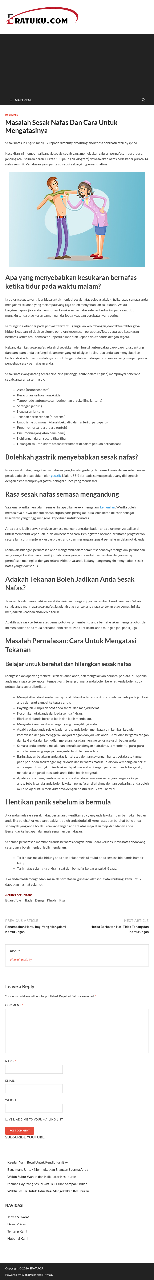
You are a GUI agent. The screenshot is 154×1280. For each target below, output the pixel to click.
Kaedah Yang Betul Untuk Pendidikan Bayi (38, 1162)
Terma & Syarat (18, 1217)
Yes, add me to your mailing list (34, 1119)
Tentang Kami (17, 1231)
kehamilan (107, 507)
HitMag (47, 1274)
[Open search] (143, 100)
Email (11, 1080)
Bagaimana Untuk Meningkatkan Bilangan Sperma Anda (47, 1169)
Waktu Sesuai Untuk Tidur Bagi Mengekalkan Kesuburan (48, 1191)
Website (12, 1100)
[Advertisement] (77, 63)
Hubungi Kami (17, 1238)
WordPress (28, 1274)
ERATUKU (36, 1268)
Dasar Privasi (17, 1224)
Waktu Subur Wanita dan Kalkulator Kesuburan (41, 1177)
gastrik (56, 475)
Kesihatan (11, 115)
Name (10, 1061)
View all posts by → (23, 959)
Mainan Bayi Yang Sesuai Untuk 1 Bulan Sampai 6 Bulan (47, 1184)
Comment (14, 1005)
